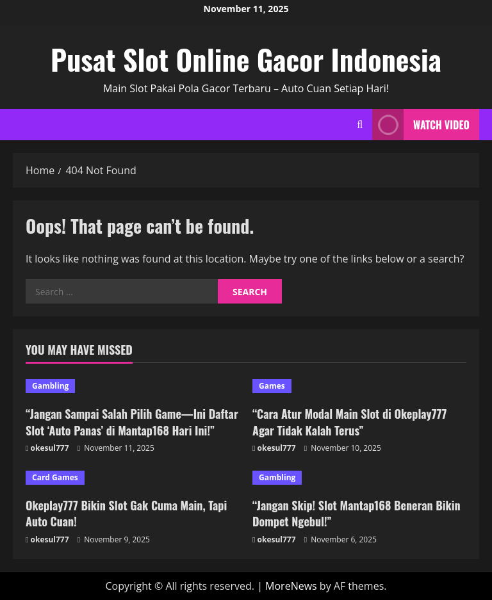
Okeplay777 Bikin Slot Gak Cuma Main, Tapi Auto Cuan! (126, 513)
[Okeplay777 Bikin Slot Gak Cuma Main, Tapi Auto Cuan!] (133, 477)
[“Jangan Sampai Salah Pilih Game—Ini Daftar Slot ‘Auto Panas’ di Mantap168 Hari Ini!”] (133, 386)
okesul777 (50, 447)
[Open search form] (360, 124)
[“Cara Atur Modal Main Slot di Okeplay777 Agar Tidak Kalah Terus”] (359, 386)
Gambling (50, 385)
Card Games (55, 477)
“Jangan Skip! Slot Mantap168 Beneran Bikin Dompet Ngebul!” (356, 513)
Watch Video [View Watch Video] (421, 124)
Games (272, 385)
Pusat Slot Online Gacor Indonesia (246, 59)
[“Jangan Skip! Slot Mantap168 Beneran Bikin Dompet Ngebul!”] (359, 477)
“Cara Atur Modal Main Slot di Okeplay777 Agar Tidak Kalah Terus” (349, 421)
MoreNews (291, 586)
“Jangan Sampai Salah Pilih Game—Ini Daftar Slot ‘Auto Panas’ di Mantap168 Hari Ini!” (132, 421)
